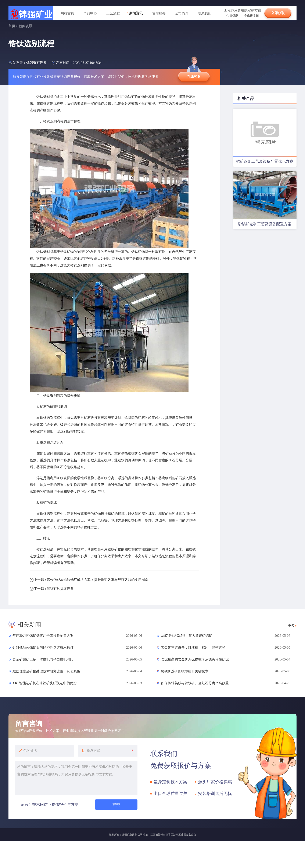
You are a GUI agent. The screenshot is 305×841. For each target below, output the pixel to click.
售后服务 (159, 13)
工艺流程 (113, 13)
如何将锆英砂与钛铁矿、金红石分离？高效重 (195, 683)
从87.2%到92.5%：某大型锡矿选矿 (186, 635)
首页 (11, 26)
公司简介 (182, 13)
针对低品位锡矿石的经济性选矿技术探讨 (42, 647)
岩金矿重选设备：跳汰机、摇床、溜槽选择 (193, 647)
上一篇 (91, 580)
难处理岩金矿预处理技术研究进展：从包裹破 (46, 671)
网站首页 (67, 13)
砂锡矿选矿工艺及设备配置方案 (264, 224)
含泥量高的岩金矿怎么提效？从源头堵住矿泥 (195, 659)
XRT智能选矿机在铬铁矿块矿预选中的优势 (44, 683)
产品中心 (90, 13)
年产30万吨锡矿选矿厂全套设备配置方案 (42, 635)
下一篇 (54, 589)
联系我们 (204, 13)
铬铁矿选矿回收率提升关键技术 (184, 671)
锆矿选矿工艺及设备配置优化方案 (264, 161)
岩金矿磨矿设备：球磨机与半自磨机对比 (42, 659)
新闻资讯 (136, 13)
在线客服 (194, 76)
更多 (292, 625)
